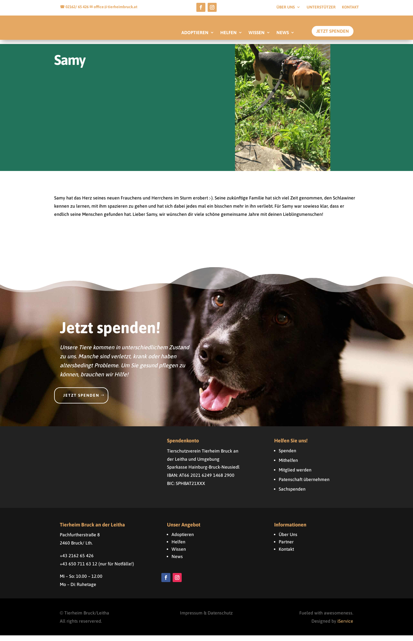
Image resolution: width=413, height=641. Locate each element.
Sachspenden (292, 494)
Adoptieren (183, 539)
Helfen (178, 547)
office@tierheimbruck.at (115, 7)
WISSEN (257, 32)
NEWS (282, 32)
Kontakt (350, 7)
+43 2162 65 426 (77, 560)
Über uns (285, 7)
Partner (286, 547)
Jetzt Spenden (332, 31)
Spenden (287, 455)
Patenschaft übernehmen (304, 484)
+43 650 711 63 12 (78, 569)
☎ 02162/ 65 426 (74, 7)
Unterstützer (321, 7)
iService (345, 626)
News (177, 561)
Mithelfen (288, 465)
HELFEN (228, 32)
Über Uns (288, 539)
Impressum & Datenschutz (206, 618)
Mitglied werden (295, 475)
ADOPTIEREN (194, 32)
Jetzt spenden (81, 400)
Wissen (179, 554)
